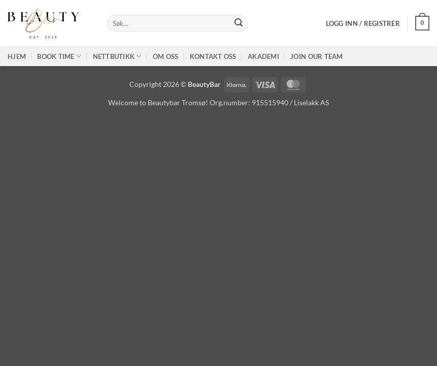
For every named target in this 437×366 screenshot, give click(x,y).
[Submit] (238, 23)
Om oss (166, 56)
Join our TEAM (316, 56)
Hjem (17, 56)
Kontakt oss (213, 56)
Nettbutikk (117, 56)
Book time (59, 56)
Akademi (263, 56)
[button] (363, 23)
